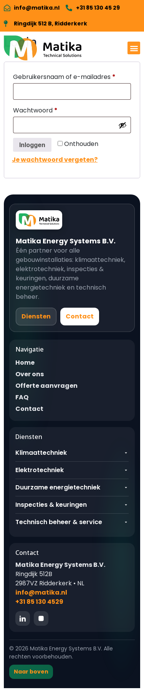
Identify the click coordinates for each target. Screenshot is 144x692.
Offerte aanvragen (46, 385)
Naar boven (31, 671)
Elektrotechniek (72, 470)
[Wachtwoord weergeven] (122, 125)
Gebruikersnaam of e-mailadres (72, 76)
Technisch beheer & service (72, 522)
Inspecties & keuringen (72, 504)
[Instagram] (41, 618)
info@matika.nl (41, 592)
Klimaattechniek (72, 452)
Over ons (29, 374)
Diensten (36, 316)
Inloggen (32, 145)
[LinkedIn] (22, 618)
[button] (133, 48)
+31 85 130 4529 (39, 601)
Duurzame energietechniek (72, 487)
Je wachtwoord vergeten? (55, 159)
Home (25, 362)
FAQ (21, 397)
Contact (80, 316)
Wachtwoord (46, 109)
